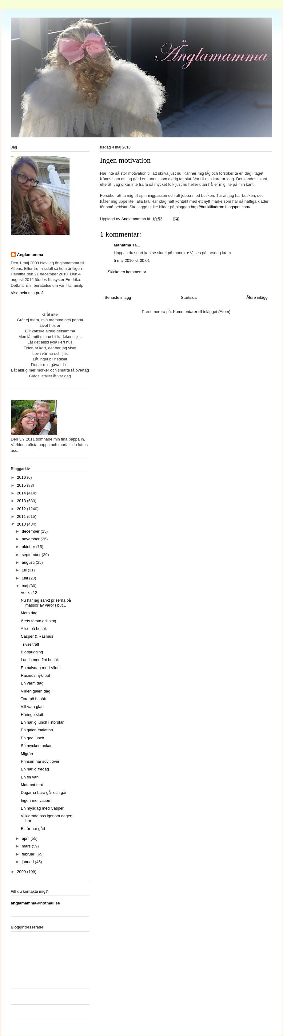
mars (27, 846)
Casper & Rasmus (37, 636)
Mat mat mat (32, 784)
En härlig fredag (35, 769)
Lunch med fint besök (40, 659)
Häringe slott (32, 714)
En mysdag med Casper (42, 808)
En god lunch (32, 738)
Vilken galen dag (35, 691)
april (26, 838)
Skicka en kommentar (127, 272)
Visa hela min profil (28, 292)
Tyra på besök (33, 699)
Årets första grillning (38, 621)
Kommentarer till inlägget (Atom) (201, 311)
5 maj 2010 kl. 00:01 (132, 260)
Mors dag (29, 613)
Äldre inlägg (257, 297)
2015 (22, 485)
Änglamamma (30, 254)
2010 (22, 524)
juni (25, 578)
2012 (22, 508)
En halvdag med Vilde (40, 667)
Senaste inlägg (118, 297)
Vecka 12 (29, 592)
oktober (29, 546)
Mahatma (122, 245)
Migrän (27, 753)
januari (28, 861)
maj (26, 585)
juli (25, 570)
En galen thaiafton (37, 730)
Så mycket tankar (36, 745)
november (31, 539)
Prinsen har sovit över (40, 761)
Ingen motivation (35, 800)
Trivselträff (30, 644)
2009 (22, 871)
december (31, 531)
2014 (22, 493)
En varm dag (32, 683)
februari (29, 854)
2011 (22, 516)
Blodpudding (32, 652)
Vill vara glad (32, 706)
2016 (22, 477)
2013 (22, 500)
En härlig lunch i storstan (42, 722)
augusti (29, 562)
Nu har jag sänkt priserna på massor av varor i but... (46, 602)
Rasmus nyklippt (35, 675)
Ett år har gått (33, 828)
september (32, 554)
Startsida (189, 297)
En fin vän (29, 777)
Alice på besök (34, 628)
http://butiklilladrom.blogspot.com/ (220, 207)
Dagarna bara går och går (43, 792)
